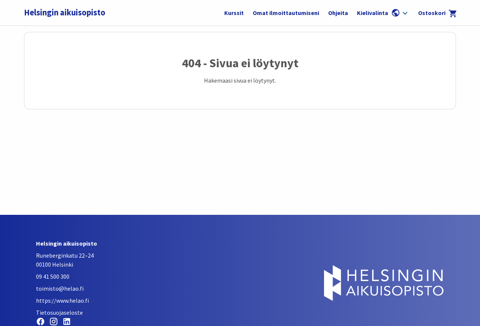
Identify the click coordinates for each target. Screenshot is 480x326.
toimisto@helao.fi (60, 288)
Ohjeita (338, 13)
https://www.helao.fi (62, 300)
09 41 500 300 (52, 276)
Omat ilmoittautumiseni (286, 13)
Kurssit (234, 13)
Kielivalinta (378, 12)
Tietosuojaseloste (59, 312)
